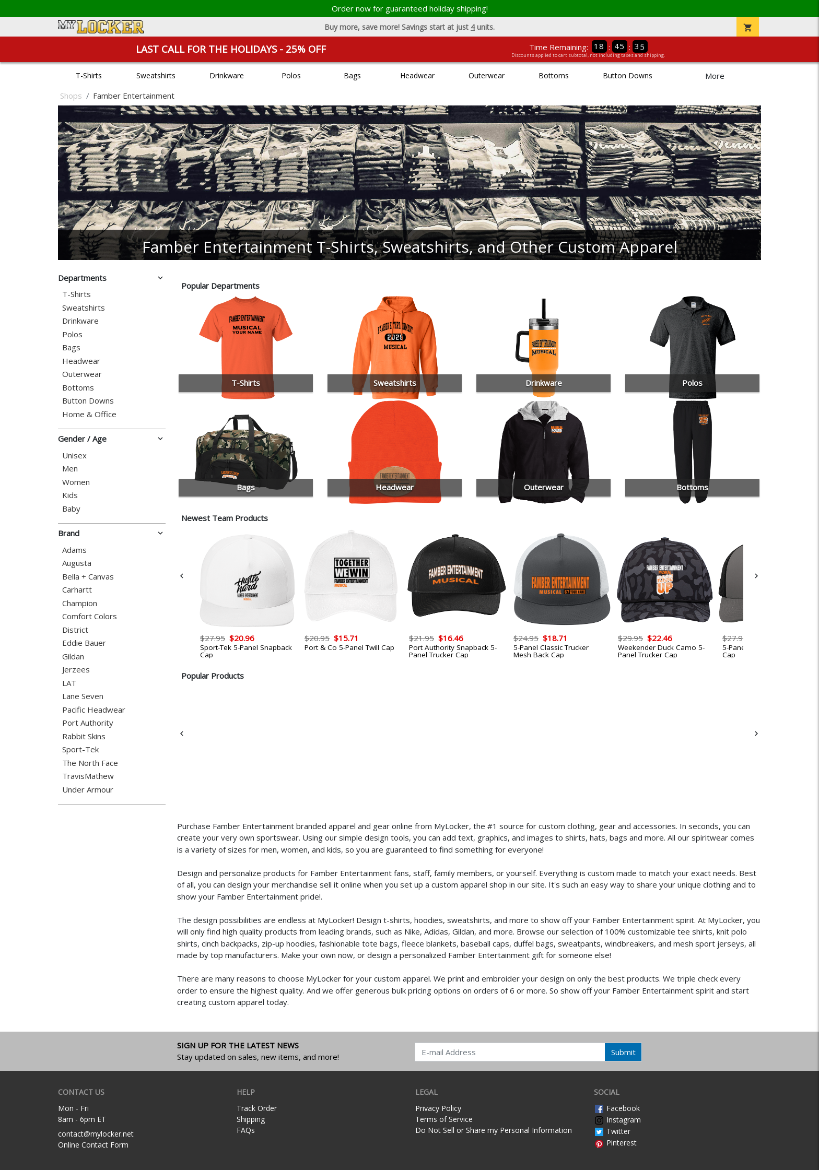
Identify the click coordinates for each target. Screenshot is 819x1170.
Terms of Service (444, 1119)
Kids (70, 495)
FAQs (246, 1130)
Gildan (73, 656)
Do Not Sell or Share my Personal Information (493, 1130)
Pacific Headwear (93, 709)
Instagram (617, 1120)
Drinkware (226, 75)
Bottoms (554, 75)
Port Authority (87, 722)
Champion (79, 603)
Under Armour (87, 789)
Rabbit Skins (84, 736)
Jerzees (76, 669)
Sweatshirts (156, 75)
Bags (352, 75)
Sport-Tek (80, 749)
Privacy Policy (438, 1108)
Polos (291, 75)
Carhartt (77, 589)
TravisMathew (88, 776)
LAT (69, 683)
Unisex (74, 455)
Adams (74, 550)
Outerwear (487, 75)
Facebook (617, 1108)
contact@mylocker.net (96, 1134)
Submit (623, 1052)
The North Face (90, 763)
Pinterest (615, 1143)
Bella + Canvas (88, 576)
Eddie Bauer (84, 643)
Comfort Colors (89, 616)
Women (76, 482)
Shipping (251, 1119)
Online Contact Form (93, 1145)
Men (70, 468)
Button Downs (627, 75)
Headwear (417, 75)
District (75, 629)
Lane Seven (82, 696)
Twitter (612, 1131)
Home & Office (89, 414)
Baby (71, 508)
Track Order (257, 1108)
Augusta (76, 563)
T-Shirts (89, 75)
